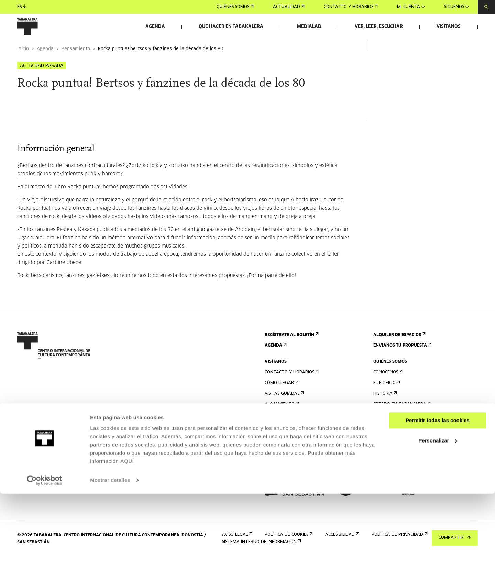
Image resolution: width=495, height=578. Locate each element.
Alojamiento (281, 423)
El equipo (385, 434)
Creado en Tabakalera (401, 423)
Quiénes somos (235, 7)
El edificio (386, 402)
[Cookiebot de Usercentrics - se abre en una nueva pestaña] (44, 564)
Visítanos (449, 26)
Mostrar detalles (110, 564)
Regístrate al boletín (291, 354)
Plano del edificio (287, 455)
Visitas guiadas (283, 413)
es (21, 6)
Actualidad (289, 7)
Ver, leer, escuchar (379, 26)
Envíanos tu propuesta (401, 364)
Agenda (155, 26)
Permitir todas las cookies (438, 505)
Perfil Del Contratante (401, 461)
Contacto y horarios (351, 7)
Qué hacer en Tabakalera (231, 26)
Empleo (383, 450)
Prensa (274, 471)
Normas (275, 445)
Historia (384, 413)
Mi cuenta (411, 6)
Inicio (23, 68)
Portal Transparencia (400, 471)
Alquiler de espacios (398, 354)
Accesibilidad (281, 434)
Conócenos (387, 391)
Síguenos (456, 6)
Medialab (309, 26)
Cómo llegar (281, 402)
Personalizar (437, 524)
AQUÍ (127, 545)
